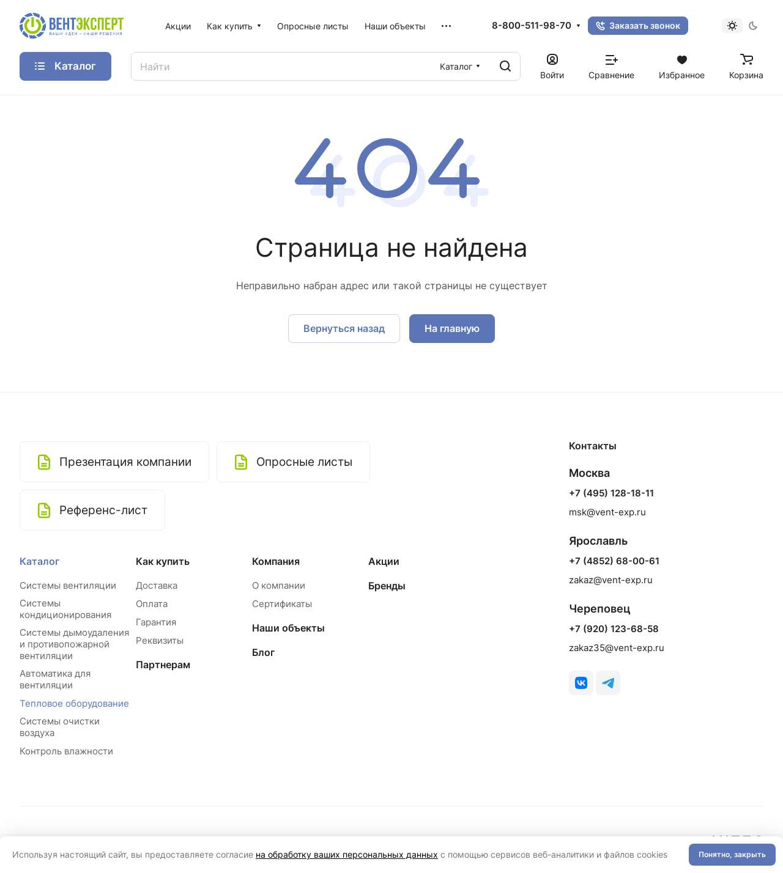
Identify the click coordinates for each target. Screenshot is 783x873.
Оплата (152, 604)
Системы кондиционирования (65, 609)
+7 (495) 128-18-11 (611, 493)
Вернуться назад (344, 328)
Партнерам (163, 664)
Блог (263, 652)
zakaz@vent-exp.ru (611, 580)
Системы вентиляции (68, 585)
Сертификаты (282, 604)
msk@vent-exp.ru (607, 512)
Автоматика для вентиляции (55, 679)
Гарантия (156, 622)
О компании (278, 585)
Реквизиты (160, 640)
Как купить (163, 561)
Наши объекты (288, 628)
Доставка (156, 585)
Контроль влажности (66, 751)
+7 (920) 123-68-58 (614, 629)
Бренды (387, 586)
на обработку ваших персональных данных (347, 854)
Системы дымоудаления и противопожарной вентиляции (74, 644)
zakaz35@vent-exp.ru (616, 648)
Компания (276, 561)
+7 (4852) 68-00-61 (614, 561)
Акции (383, 561)
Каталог (39, 561)
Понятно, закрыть (732, 854)
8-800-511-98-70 (531, 25)
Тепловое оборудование (74, 703)
